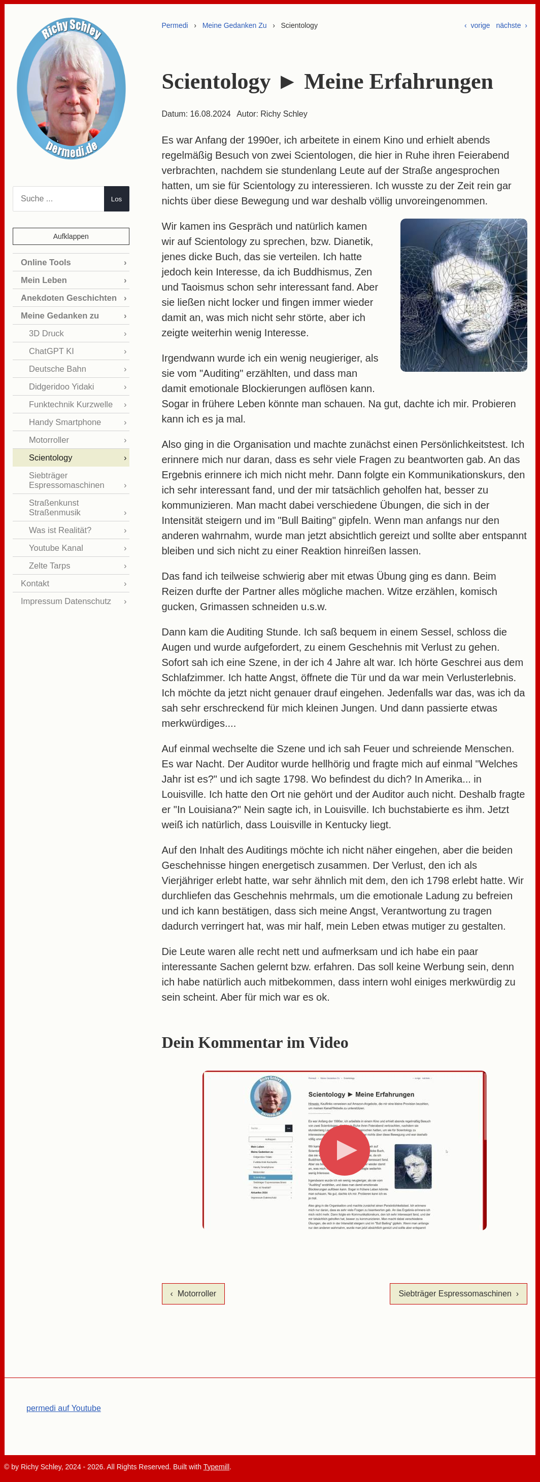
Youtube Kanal (55, 542)
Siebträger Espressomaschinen (65, 476)
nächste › (511, 25)
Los (116, 199)
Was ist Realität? (59, 525)
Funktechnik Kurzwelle (69, 401)
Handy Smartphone (64, 419)
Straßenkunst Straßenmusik (54, 503)
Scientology (50, 454)
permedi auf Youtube (63, 1408)
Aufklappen (71, 236)
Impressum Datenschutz (65, 594)
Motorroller (48, 436)
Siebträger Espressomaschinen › (458, 1293)
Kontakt (34, 577)
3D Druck (46, 332)
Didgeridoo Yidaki (60, 384)
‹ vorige (477, 25)
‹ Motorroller (194, 1293)
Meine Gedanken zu (58, 314)
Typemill (216, 1467)
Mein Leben (43, 279)
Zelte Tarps (49, 559)
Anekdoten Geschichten (67, 297)
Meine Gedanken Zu (235, 25)
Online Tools (45, 262)
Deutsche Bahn (56, 367)
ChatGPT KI (51, 349)
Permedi (175, 25)
